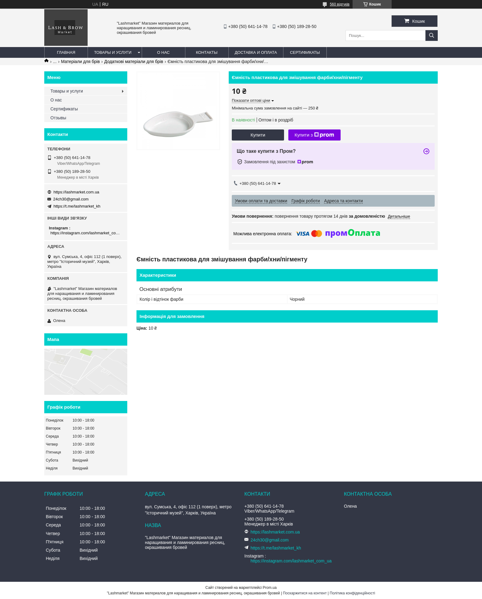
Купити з (314, 135)
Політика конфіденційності (352, 593)
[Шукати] (431, 35)
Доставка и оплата (256, 52)
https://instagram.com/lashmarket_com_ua (86, 233)
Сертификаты (305, 52)
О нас (163, 52)
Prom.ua (270, 587)
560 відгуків (340, 4)
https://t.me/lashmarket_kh (76, 206)
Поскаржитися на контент (304, 593)
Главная (66, 52)
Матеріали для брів (80, 61)
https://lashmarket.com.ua (76, 192)
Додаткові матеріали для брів (133, 61)
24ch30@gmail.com (71, 199)
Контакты (206, 52)
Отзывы (58, 117)
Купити (258, 134)
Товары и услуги (113, 52)
